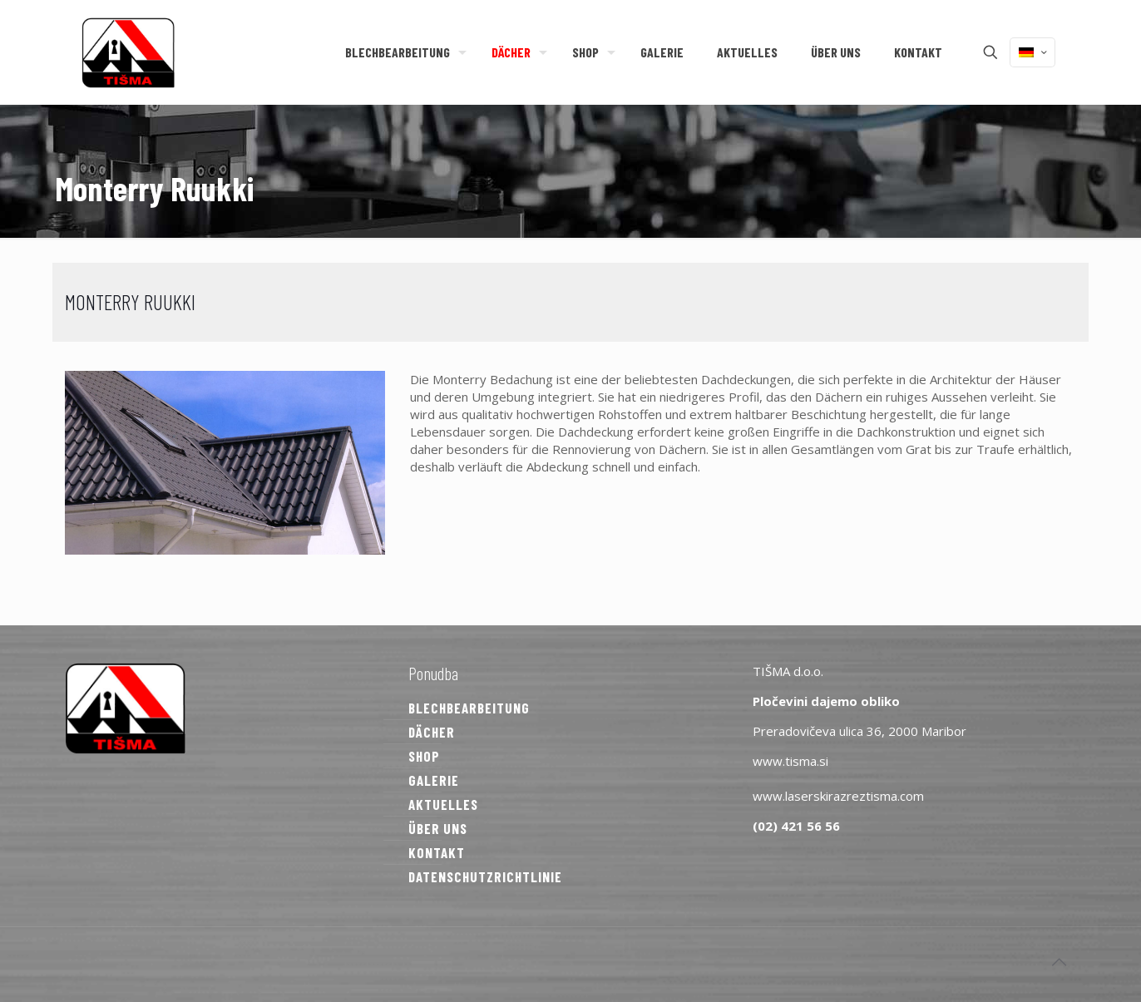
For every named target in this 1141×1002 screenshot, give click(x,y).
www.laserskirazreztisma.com (838, 795)
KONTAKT (436, 852)
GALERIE (433, 780)
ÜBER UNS (437, 828)
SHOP (424, 756)
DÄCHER (431, 731)
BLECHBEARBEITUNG (469, 707)
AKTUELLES (443, 804)
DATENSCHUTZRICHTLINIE (485, 876)
